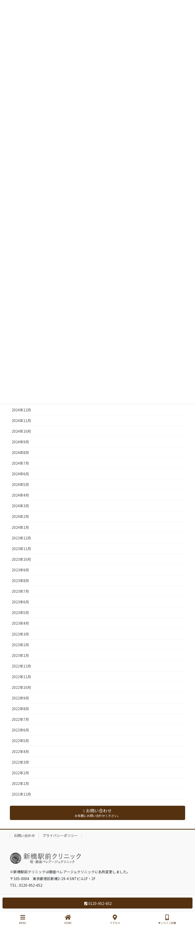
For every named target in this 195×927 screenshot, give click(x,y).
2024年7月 (20, 463)
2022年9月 (20, 698)
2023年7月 (20, 591)
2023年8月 (20, 580)
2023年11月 (21, 548)
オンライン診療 (167, 919)
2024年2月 (20, 516)
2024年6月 (20, 473)
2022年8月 (20, 708)
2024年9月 (20, 441)
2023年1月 (20, 655)
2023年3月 (20, 634)
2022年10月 (21, 687)
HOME (68, 919)
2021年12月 (21, 794)
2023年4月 (20, 623)
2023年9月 (20, 569)
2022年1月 (20, 783)
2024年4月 (20, 495)
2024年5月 (20, 484)
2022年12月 (21, 666)
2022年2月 (20, 772)
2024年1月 (20, 527)
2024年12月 (21, 409)
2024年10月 (21, 431)
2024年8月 (20, 452)
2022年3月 (20, 762)
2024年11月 (21, 420)
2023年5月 (20, 612)
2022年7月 (20, 719)
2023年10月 (21, 559)
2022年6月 (20, 729)
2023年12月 (21, 537)
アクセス (115, 919)
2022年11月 (21, 676)
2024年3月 (20, 505)
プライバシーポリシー (60, 835)
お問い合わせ (24, 835)
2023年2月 (20, 644)
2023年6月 (20, 601)
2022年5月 (20, 740)
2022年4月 (20, 751)
